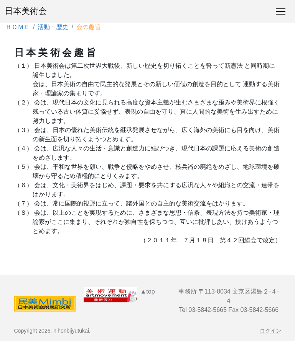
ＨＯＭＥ (17, 27)
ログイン (270, 331)
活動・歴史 (53, 27)
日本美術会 (26, 11)
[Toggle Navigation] (280, 11)
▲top (147, 291)
